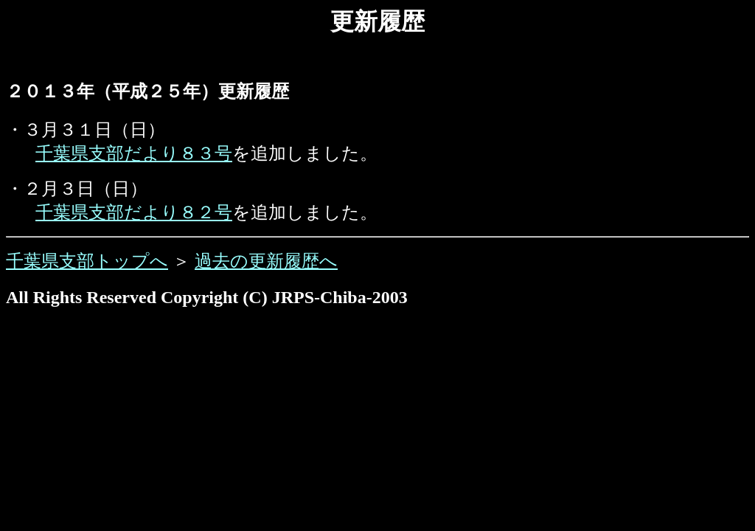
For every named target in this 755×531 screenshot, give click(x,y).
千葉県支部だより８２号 (133, 212)
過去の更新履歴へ (266, 261)
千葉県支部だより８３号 (133, 153)
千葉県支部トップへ (87, 261)
